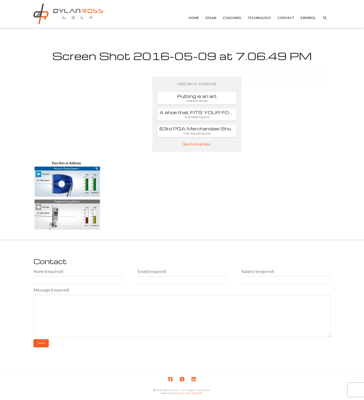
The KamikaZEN (191, 393)
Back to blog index (196, 144)
